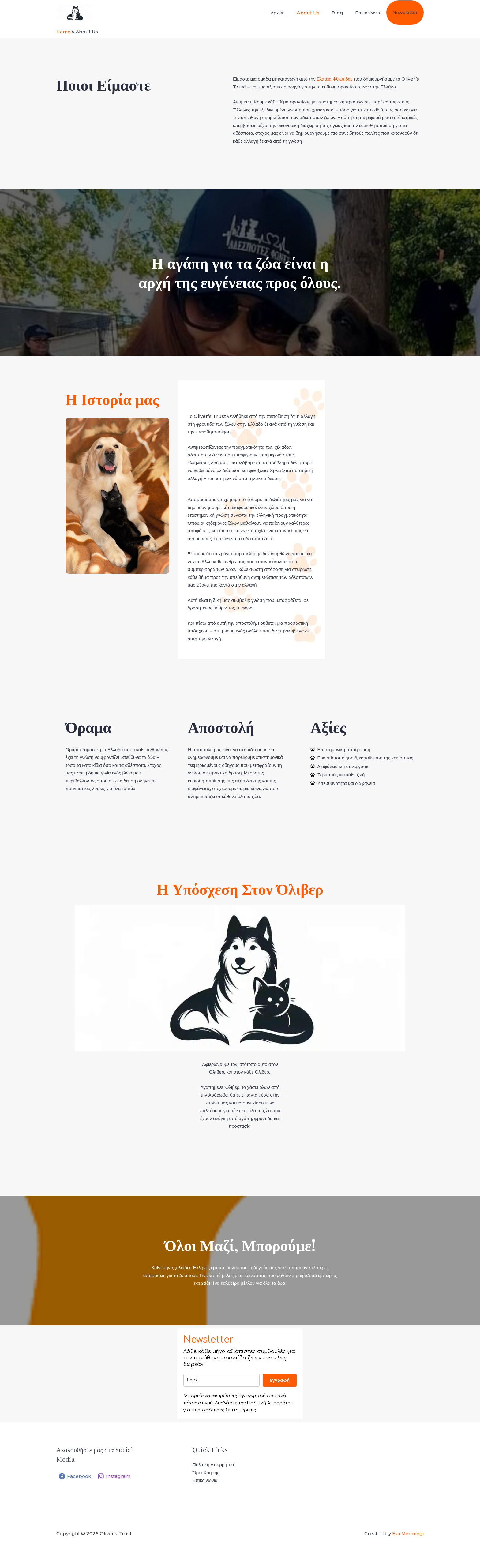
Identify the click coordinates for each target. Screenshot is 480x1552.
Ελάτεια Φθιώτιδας (335, 79)
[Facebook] (75, 1476)
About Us (318, 13)
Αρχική (291, 13)
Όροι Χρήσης (206, 1472)
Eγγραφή (280, 1380)
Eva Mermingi (407, 1533)
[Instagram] (116, 1476)
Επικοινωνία (371, 13)
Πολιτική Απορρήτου (213, 1465)
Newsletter (406, 13)
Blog (344, 13)
